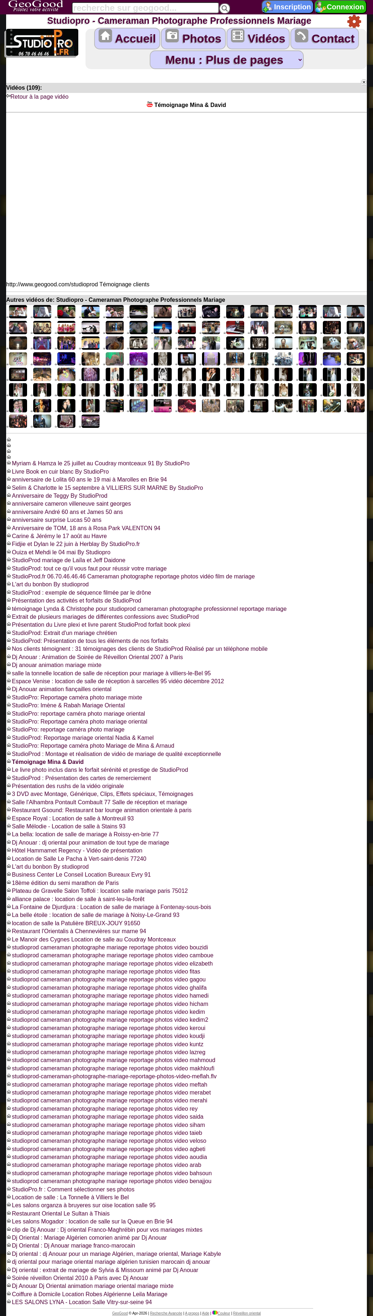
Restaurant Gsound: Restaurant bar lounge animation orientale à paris (99, 810)
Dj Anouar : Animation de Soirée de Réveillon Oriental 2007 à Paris (94, 657)
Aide (205, 1313)
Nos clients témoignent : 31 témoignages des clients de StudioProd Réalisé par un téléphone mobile (137, 649)
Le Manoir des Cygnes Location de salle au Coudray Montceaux (91, 939)
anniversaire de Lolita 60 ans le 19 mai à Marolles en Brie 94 (86, 479)
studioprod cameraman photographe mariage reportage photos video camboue (110, 955)
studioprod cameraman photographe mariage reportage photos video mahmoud (110, 1060)
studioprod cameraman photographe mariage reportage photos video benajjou (108, 1181)
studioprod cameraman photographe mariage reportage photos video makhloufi (110, 1068)
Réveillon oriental (247, 1313)
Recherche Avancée (166, 1313)
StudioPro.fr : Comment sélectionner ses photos (70, 1189)
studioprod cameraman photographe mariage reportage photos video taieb (104, 1133)
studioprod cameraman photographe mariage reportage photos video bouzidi (107, 947)
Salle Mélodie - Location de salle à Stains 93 (66, 826)
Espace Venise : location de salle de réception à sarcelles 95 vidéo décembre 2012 (115, 681)
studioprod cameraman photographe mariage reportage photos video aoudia (106, 1157)
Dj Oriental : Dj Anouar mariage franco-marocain (70, 1246)
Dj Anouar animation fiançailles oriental (58, 689)
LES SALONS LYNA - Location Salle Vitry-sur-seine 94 (79, 1302)
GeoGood (120, 1313)
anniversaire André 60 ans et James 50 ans (64, 512)
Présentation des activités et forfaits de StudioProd (73, 600)
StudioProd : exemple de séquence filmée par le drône (78, 593)
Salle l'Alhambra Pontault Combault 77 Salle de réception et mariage (96, 802)
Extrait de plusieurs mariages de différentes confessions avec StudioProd (102, 617)
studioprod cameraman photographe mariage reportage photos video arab (103, 1165)
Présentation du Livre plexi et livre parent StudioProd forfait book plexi (98, 625)
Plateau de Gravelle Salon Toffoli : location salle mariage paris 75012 (97, 891)
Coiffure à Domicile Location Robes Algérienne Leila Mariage (86, 1294)
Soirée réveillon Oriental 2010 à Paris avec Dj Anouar (77, 1278)
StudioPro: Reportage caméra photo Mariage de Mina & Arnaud (90, 746)
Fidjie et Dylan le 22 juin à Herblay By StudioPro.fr (73, 544)
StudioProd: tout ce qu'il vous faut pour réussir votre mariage (86, 568)
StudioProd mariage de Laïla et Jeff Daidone (66, 560)
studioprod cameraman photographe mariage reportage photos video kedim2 (107, 1020)
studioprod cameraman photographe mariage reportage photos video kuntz (104, 1044)
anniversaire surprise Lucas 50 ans (53, 520)
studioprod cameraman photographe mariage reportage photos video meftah (106, 1085)
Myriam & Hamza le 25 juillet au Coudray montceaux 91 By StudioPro (98, 463)
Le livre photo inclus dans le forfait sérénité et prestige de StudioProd (97, 770)
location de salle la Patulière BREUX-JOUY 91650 (73, 923)
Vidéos (258, 37)
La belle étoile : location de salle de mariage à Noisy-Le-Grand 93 (92, 915)
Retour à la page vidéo (37, 97)
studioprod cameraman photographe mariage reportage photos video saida (104, 1117)
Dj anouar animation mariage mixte (53, 665)
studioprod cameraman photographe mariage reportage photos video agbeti (105, 1149)
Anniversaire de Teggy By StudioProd (56, 496)
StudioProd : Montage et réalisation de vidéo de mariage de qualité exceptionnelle (113, 754)
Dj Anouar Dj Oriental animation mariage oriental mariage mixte (90, 1286)
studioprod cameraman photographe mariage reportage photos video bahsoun (109, 1173)
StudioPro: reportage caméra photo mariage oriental (75, 714)
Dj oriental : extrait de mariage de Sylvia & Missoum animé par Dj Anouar (102, 1270)
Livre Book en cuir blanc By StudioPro (57, 472)
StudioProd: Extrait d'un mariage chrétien (61, 633)
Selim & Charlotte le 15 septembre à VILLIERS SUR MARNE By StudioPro (104, 488)
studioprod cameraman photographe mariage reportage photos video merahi (106, 1100)
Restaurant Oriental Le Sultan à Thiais (58, 1213)
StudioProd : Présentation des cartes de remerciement (78, 778)
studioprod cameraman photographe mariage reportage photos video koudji (105, 1036)
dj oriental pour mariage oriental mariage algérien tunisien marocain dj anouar (108, 1262)
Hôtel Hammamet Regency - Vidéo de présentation (74, 850)
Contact (325, 37)
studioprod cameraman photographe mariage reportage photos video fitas (103, 971)
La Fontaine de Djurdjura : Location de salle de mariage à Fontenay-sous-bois (108, 907)
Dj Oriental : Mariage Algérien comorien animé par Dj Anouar (86, 1238)
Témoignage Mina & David (45, 762)
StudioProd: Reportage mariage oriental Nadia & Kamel (80, 738)
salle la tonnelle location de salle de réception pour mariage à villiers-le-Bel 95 (108, 673)
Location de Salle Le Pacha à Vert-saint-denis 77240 (76, 859)
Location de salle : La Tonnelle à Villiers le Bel (67, 1197)
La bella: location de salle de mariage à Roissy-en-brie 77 (82, 834)
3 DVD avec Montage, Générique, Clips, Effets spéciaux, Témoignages (99, 794)
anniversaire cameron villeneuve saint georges (68, 504)
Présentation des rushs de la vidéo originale (65, 786)
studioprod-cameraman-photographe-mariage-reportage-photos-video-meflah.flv (111, 1076)
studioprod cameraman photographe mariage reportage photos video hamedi (107, 996)
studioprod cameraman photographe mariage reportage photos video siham (105, 1125)
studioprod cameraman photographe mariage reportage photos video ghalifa (106, 988)
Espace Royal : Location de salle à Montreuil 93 (70, 818)
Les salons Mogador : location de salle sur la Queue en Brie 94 (89, 1221)
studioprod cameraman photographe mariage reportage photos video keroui (105, 1028)
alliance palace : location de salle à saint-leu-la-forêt (75, 899)
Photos (193, 37)
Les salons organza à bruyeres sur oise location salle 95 (80, 1205)
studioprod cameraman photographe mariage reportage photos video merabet (108, 1092)
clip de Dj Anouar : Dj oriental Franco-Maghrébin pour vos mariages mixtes (104, 1230)
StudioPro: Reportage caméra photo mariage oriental (76, 722)
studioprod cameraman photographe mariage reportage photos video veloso (106, 1141)
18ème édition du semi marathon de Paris (62, 883)
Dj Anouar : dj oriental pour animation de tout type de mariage (87, 843)
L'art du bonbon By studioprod (47, 584)
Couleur (221, 1313)
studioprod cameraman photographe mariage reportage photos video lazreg (105, 1052)
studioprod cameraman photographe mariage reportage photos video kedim (105, 1012)
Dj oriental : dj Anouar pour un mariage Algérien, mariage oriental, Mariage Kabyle (113, 1254)
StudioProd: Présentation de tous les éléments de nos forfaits (87, 641)
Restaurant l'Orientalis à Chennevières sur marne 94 (76, 931)
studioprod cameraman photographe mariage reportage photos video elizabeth (109, 964)
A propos (192, 1313)
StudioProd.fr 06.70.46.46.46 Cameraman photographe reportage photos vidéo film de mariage (130, 576)
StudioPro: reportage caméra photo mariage (65, 729)
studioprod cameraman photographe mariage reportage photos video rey (102, 1109)
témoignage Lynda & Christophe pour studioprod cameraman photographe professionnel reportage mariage (146, 609)
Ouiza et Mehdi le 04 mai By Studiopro (58, 552)
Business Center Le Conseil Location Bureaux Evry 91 (78, 875)
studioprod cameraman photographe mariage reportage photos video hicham (107, 1004)
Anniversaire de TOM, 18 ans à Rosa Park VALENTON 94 (83, 528)
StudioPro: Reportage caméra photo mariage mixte (74, 697)
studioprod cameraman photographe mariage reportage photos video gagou (106, 979)
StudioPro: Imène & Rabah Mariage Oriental (65, 705)
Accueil (127, 37)
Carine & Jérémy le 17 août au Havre (56, 536)
